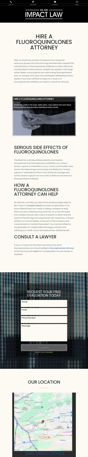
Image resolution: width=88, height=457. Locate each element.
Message (26, 326)
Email (24, 309)
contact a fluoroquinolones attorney (57, 248)
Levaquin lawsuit (34, 205)
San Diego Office (45, 453)
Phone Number (29, 318)
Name (25, 301)
